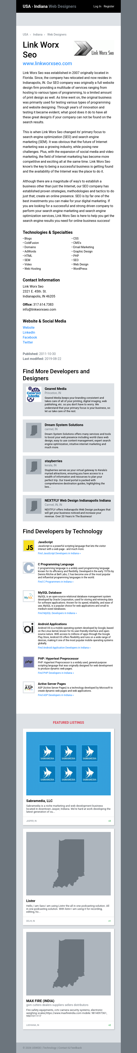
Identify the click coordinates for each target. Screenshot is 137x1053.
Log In (97, 6)
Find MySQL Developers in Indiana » (57, 613)
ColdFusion (31, 242)
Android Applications (52, 624)
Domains (30, 247)
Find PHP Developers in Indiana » (56, 673)
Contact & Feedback (70, 1047)
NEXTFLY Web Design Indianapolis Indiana (78, 500)
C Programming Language (56, 564)
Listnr (30, 901)
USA (27, 6)
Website (28, 327)
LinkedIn (29, 332)
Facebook (30, 337)
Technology (49, 1047)
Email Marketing (83, 247)
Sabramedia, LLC (39, 801)
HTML (28, 255)
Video (28, 264)
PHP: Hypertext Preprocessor (58, 658)
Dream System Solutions (64, 425)
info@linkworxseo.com (39, 309)
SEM (27, 260)
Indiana (55, 6)
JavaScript (45, 542)
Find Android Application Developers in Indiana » (64, 647)
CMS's (77, 242)
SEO (76, 260)
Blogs (28, 238)
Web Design (80, 264)
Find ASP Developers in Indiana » (56, 695)
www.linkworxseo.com (47, 63)
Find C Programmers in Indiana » (55, 581)
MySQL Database (50, 592)
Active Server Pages (52, 684)
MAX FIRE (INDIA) (40, 1001)
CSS (76, 238)
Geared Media (55, 389)
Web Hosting (32, 268)
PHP (76, 255)
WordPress (80, 268)
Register (109, 6)
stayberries (53, 461)
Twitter (28, 342)
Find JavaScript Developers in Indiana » (59, 553)
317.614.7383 (43, 304)
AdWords (30, 251)
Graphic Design (82, 251)
